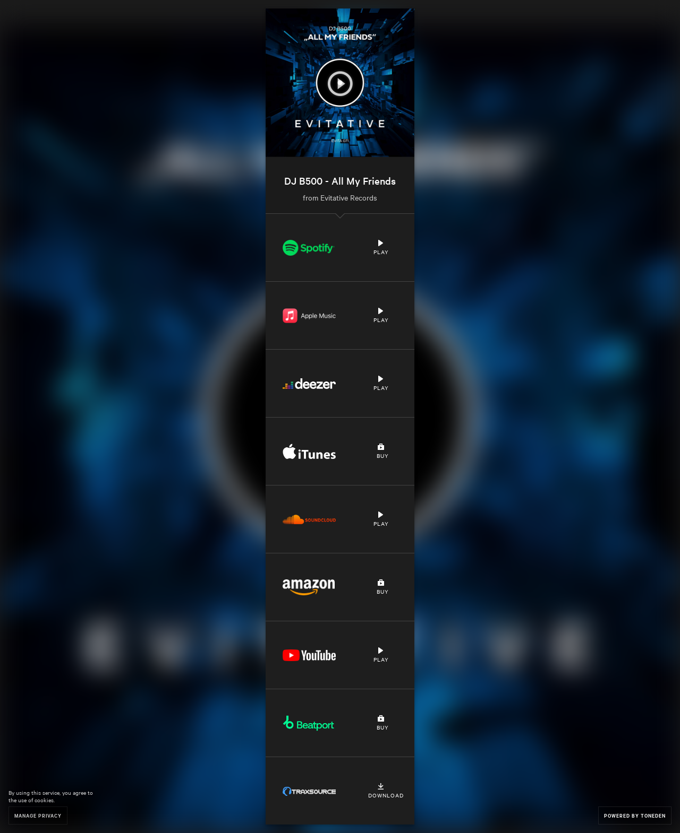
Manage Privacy (38, 815)
